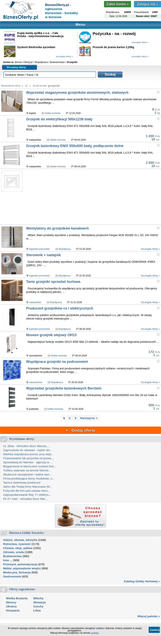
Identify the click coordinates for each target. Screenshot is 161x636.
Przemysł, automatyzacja (20, 564)
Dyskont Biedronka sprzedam (36, 47)
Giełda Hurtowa (52, 113)
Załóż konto (117, 4)
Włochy (38, 598)
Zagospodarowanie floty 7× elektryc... (27, 494)
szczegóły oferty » (139, 42)
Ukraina (11, 606)
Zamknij (154, 629)
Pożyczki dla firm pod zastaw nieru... (26, 490)
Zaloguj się (147, 4)
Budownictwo (12, 556)
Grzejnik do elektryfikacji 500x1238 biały (59, 119)
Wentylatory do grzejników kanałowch (57, 228)
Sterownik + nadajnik (43, 255)
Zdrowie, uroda (13, 552)
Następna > (89, 418)
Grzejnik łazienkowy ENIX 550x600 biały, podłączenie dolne (75, 146)
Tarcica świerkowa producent (21, 482)
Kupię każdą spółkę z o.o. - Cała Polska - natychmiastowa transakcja (40, 34)
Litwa (37, 610)
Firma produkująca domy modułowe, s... (29, 478)
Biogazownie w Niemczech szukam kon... (29, 466)
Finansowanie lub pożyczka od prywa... (28, 458)
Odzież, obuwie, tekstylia (20, 540)
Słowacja (39, 602)
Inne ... (7, 560)
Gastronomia (12, 576)
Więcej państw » (148, 616)
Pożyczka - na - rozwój (114, 33)
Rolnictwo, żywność (17, 544)
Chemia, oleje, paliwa (17, 548)
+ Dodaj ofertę (80, 430)
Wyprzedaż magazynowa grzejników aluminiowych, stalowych (77, 92)
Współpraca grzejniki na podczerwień (57, 362)
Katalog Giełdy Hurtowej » (142, 581)
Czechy (38, 606)
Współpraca (64, 249)
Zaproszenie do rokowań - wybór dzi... (27, 450)
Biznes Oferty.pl (23, 62)
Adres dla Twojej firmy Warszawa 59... (27, 486)
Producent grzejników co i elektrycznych (59, 308)
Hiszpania (13, 610)
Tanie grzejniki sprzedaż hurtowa (53, 282)
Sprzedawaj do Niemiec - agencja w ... (27, 462)
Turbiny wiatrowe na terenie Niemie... (27, 470)
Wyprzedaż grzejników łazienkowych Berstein (63, 388)
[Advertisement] (93, 197)
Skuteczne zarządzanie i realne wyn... (27, 474)
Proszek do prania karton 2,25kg (113, 47)
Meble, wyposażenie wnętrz (22, 568)
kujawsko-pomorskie (39, 249)
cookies (95, 633)
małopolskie (35, 302)
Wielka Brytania (17, 598)
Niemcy (11, 602)
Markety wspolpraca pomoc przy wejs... (28, 454)
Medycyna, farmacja (17, 572)
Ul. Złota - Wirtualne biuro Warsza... (26, 446)
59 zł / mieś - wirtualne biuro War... (25, 498)
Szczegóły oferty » (150, 249)
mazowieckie (35, 382)
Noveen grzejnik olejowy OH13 (51, 335)
